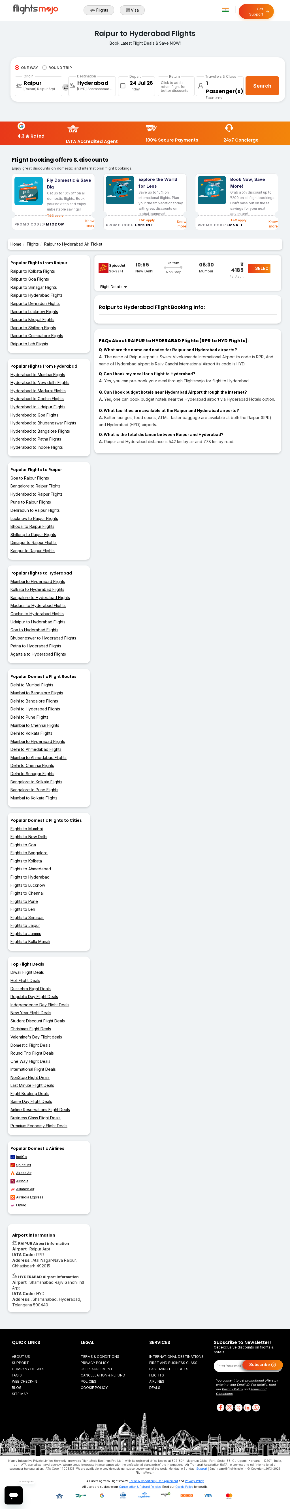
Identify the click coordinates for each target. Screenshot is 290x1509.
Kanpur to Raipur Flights (32, 550)
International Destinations (176, 1356)
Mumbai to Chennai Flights (34, 725)
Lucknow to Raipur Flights (34, 518)
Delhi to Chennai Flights (32, 765)
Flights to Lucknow (27, 885)
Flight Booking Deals (29, 1093)
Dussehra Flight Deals (30, 988)
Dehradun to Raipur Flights (35, 510)
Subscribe (262, 1364)
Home (16, 244)
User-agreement (97, 1369)
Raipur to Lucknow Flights (34, 311)
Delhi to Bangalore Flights (34, 701)
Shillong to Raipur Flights (33, 534)
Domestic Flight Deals (30, 1045)
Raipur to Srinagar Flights (33, 287)
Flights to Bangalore (29, 852)
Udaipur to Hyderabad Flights (37, 621)
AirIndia (19, 1181)
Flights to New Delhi (28, 836)
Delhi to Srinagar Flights (32, 773)
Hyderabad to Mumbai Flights (37, 374)
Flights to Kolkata (26, 860)
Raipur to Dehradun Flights (35, 303)
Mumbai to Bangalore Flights (36, 692)
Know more (90, 223)
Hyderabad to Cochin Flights (37, 398)
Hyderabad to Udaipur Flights (37, 406)
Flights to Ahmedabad (30, 868)
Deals (154, 1388)
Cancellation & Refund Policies (140, 1486)
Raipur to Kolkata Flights (32, 271)
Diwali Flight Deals (27, 972)
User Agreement (167, 1481)
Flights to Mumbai (26, 828)
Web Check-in (24, 1381)
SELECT (262, 268)
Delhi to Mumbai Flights (31, 684)
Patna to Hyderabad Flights (35, 645)
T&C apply (146, 220)
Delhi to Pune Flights (29, 717)
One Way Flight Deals (30, 1061)
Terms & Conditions (100, 1356)
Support (20, 1363)
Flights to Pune (24, 901)
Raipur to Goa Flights (29, 279)
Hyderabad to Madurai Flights (38, 390)
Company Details (28, 1369)
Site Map (20, 1394)
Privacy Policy (95, 1363)
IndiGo (18, 1157)
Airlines (156, 1381)
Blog (17, 1388)
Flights (98, 10)
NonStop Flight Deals (30, 1077)
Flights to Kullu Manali (30, 941)
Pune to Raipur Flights (30, 502)
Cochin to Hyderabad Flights (37, 613)
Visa (132, 10)
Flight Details (113, 286)
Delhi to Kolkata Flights (31, 733)
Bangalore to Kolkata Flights (36, 781)
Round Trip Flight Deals (32, 1053)
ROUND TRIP (57, 67)
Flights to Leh (22, 909)
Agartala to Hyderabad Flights (38, 654)
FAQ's (17, 1375)
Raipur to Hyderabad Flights (36, 295)
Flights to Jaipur (25, 925)
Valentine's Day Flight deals (36, 1037)
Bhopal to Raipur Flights (32, 526)
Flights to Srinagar (27, 917)
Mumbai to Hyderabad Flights (37, 581)
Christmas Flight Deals (30, 1028)
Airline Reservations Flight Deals (40, 1109)
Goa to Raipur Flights (29, 478)
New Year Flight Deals (30, 1012)
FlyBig (18, 1205)
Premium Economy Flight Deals (38, 1125)
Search (262, 86)
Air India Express (27, 1197)
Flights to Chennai (27, 893)
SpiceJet (20, 1165)
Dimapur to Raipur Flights (33, 542)
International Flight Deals (33, 1069)
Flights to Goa (23, 844)
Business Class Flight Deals (35, 1117)
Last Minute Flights (168, 1369)
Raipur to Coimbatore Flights (36, 335)
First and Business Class (173, 1363)
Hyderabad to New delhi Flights (39, 382)
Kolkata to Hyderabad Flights (37, 589)
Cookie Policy (94, 1388)
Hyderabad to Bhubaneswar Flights (43, 422)
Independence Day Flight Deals (39, 1004)
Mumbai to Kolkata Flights (33, 797)
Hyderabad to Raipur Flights (36, 494)
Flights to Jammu (25, 933)
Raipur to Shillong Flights (33, 327)
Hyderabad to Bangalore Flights (40, 431)
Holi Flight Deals (25, 980)
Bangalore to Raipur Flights (35, 486)
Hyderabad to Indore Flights (36, 447)
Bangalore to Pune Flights (34, 789)
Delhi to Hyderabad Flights (35, 708)
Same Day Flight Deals (31, 1101)
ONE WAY (26, 67)
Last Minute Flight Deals (32, 1085)
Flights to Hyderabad (30, 877)
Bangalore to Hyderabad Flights (40, 597)
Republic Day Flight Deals (34, 996)
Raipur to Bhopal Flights (32, 319)
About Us (21, 1356)
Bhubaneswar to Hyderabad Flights (43, 638)
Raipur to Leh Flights (29, 343)
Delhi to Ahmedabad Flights (35, 749)
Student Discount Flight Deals (37, 1020)
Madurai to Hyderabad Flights (38, 605)
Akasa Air (20, 1173)
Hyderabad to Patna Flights (35, 439)
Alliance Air (22, 1189)
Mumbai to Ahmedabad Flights (38, 757)
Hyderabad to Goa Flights (34, 415)
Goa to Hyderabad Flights (34, 629)
